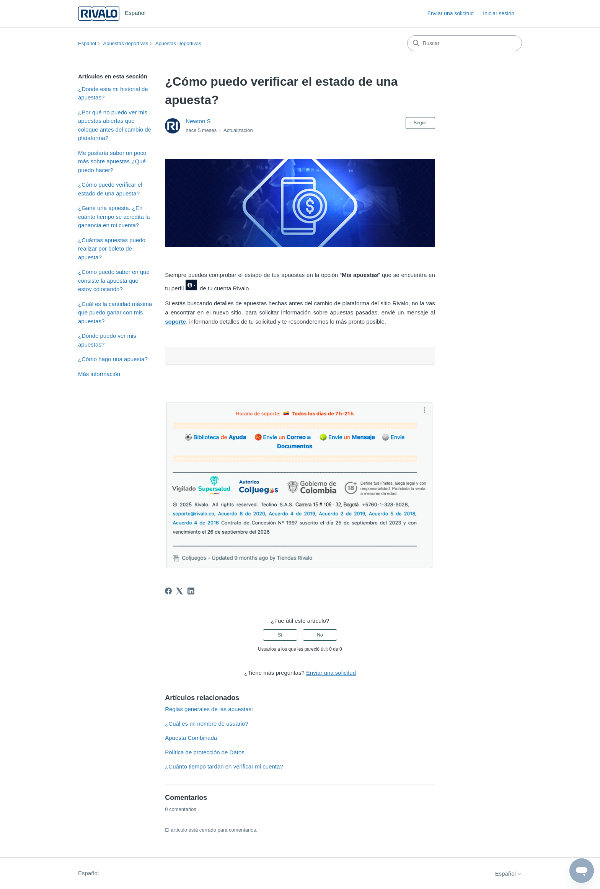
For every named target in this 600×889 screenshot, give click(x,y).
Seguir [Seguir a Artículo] (420, 122)
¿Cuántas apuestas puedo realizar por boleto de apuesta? (111, 249)
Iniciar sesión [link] (498, 13)
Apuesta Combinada (191, 737)
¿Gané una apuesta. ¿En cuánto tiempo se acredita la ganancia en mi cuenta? (114, 216)
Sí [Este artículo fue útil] (280, 635)
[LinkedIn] (191, 591)
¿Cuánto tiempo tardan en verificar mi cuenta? (224, 766)
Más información (99, 374)
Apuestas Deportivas (178, 43)
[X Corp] (179, 591)
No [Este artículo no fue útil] (320, 635)
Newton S (198, 121)
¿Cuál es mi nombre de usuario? (206, 723)
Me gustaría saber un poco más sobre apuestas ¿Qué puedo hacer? (112, 161)
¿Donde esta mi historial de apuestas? (113, 93)
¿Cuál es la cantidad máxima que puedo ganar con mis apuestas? (115, 312)
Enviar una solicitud (450, 13)
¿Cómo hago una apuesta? (113, 359)
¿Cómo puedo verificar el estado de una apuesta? (110, 189)
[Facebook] (168, 591)
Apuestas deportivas (125, 43)
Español (87, 43)
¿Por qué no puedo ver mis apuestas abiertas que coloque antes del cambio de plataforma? (114, 125)
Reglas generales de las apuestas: (209, 709)
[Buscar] (465, 43)
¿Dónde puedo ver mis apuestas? (107, 340)
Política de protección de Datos (205, 752)
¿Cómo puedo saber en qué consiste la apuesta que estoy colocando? (114, 280)
